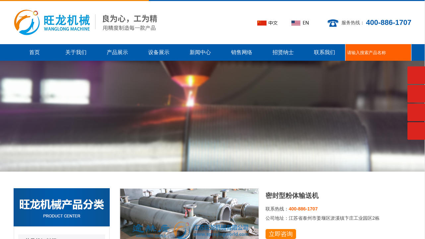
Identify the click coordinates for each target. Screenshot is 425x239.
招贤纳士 (283, 52)
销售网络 (241, 52)
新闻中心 (200, 52)
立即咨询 (281, 234)
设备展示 (158, 52)
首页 (34, 52)
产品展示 (117, 52)
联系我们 (324, 52)
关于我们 (76, 52)
